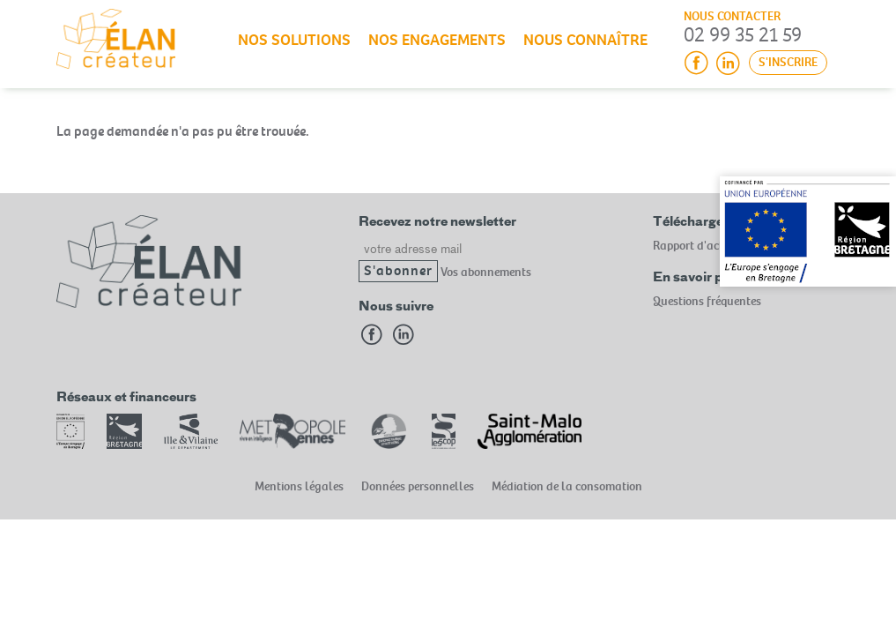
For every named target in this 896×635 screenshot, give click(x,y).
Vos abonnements (486, 271)
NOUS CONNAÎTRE (585, 40)
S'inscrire (788, 62)
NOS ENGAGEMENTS (437, 40)
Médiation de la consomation (567, 486)
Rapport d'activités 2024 (715, 245)
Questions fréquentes (707, 301)
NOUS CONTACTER (732, 16)
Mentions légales (299, 486)
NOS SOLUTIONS (294, 40)
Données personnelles (417, 486)
